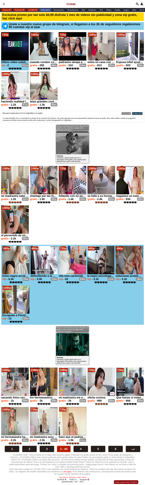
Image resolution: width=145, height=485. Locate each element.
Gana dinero (63, 477)
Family (117, 10)
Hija (83, 10)
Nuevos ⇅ (6, 10)
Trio (101, 10)
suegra (126, 10)
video (134, 10)
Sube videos (81, 477)
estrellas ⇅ (33, 10)
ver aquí (67, 471)
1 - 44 (63, 448)
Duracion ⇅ (19, 10)
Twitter (73, 479)
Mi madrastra (72, 10)
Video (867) (45, 10)
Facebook (61, 479)
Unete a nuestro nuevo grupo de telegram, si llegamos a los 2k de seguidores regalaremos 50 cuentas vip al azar (71, 25)
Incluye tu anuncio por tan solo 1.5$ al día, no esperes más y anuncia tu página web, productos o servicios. (72, 128)
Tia (141, 10)
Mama (108, 10)
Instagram (84, 479)
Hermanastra (59, 10)
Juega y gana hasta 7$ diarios (126, 482)
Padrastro (92, 10)
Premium (72, 477)
